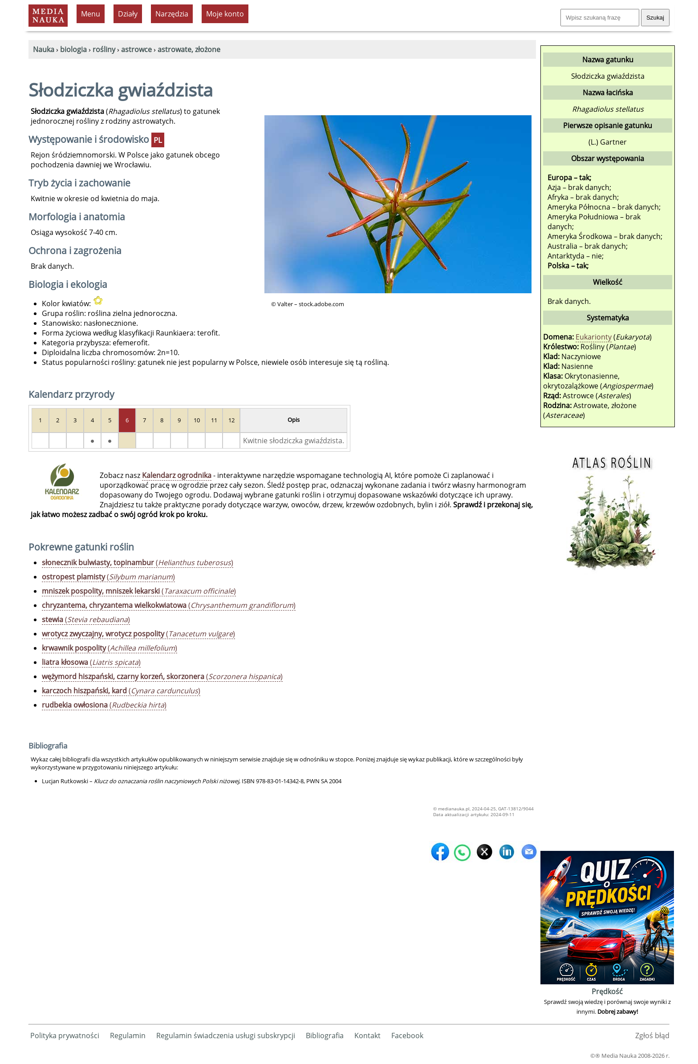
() (137, 562)
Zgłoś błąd (652, 1035)
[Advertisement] (607, 715)
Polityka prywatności (64, 1035)
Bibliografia (325, 1035)
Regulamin (128, 1035)
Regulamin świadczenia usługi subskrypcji (225, 1035)
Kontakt (367, 1035)
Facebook (407, 1035)
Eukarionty (594, 337)
